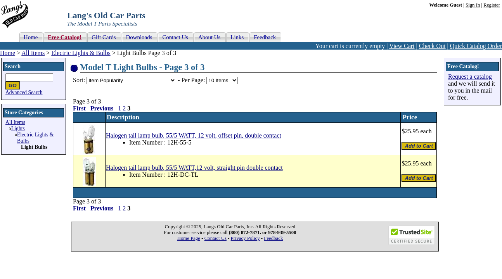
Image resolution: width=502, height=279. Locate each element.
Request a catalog (470, 76)
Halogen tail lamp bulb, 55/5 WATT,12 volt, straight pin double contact (194, 167)
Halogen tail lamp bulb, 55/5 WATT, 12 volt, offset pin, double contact (193, 135)
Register (491, 5)
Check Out (432, 46)
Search (13, 66)
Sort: (79, 80)
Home (7, 53)
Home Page (188, 238)
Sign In (473, 5)
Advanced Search (24, 92)
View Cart (401, 46)
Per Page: (193, 80)
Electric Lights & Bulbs (80, 53)
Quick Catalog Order (476, 46)
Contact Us (215, 238)
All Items (33, 53)
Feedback (273, 238)
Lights (18, 128)
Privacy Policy (245, 238)
